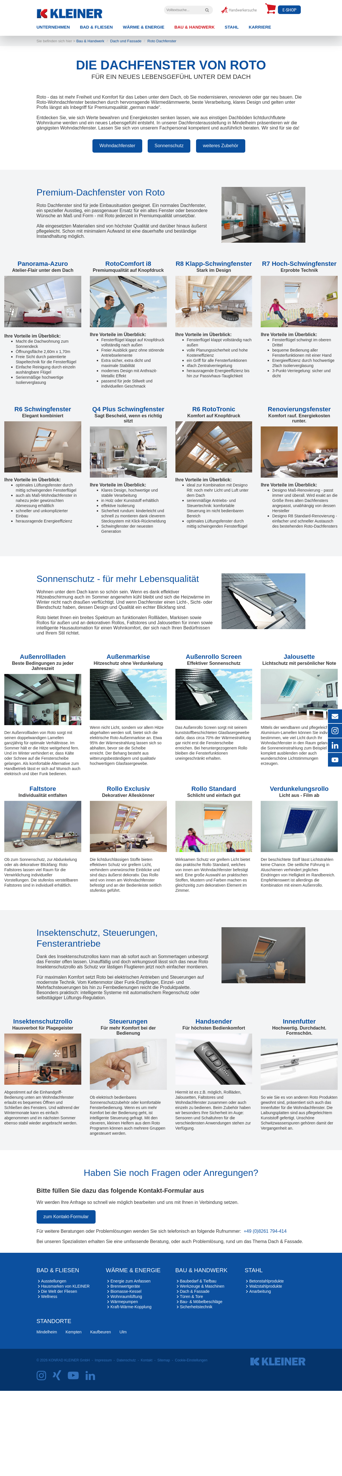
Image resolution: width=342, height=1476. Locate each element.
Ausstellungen (53, 1366)
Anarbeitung (260, 1376)
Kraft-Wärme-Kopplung (130, 1392)
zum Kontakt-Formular (66, 1301)
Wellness (49, 1381)
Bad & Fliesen (96, 27)
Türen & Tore (191, 1381)
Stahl (232, 27)
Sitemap (163, 1445)
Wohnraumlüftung (126, 1381)
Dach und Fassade (125, 126)
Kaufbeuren (100, 1417)
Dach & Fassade (195, 1376)
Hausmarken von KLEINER (65, 1371)
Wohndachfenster (117, 230)
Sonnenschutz (169, 230)
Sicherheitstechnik (196, 1392)
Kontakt (147, 1445)
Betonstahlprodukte (266, 1366)
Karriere (260, 27)
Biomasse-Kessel (125, 1376)
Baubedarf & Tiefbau (198, 1366)
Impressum (103, 1445)
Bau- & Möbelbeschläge (201, 1387)
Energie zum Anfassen (130, 1366)
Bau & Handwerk (194, 27)
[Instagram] (44, 1463)
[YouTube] (76, 1463)
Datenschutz (126, 1445)
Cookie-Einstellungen (191, 1445)
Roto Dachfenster (161, 126)
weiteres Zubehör (220, 230)
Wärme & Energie (143, 27)
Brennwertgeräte (125, 1371)
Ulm (123, 1417)
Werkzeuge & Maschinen (202, 1371)
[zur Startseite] (78, 12)
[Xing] (60, 1463)
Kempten (74, 1417)
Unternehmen (53, 27)
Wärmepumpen (124, 1387)
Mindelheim (47, 1417)
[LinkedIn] (93, 1463)
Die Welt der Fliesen (59, 1376)
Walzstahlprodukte (265, 1371)
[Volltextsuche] (207, 10)
